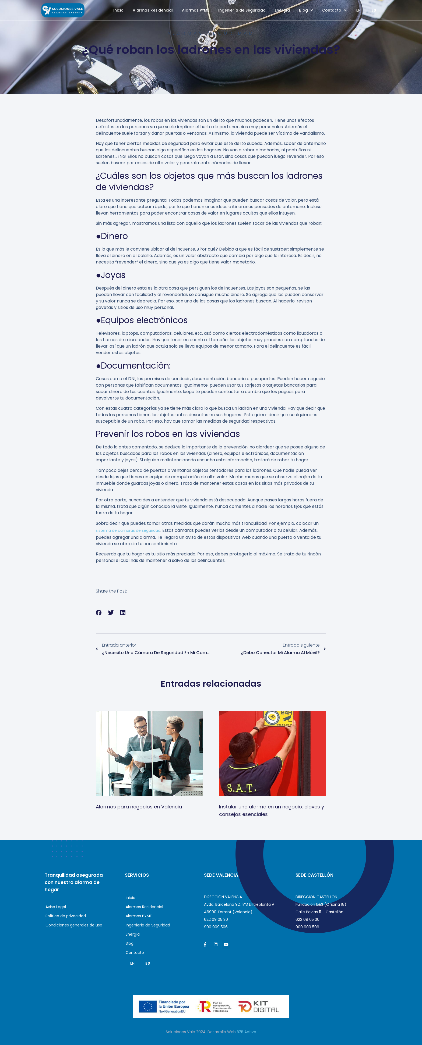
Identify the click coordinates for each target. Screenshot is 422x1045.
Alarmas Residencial (153, 10)
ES (373, 10)
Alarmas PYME (195, 10)
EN (358, 10)
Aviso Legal (55, 907)
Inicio (118, 10)
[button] (99, 613)
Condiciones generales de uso (73, 925)
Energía (282, 10)
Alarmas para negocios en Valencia (139, 807)
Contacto (334, 10)
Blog (306, 10)
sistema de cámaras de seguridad (128, 530)
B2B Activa (246, 1032)
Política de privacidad (65, 916)
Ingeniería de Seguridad (242, 10)
